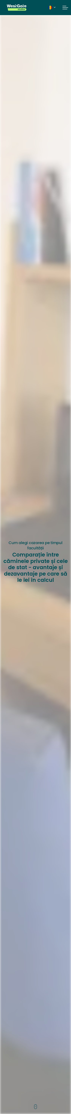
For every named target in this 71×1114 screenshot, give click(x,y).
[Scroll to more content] (35, 1107)
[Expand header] (65, 7)
